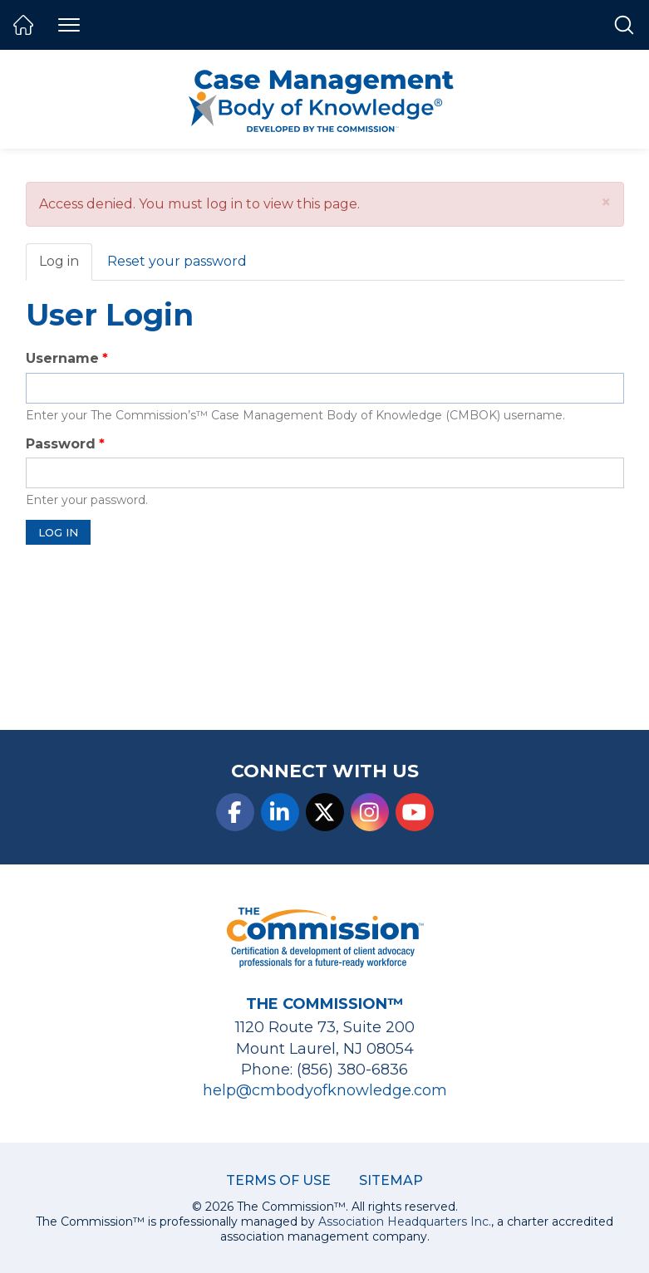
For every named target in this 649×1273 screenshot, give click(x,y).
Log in (65, 266)
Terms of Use (278, 1180)
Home (23, 25)
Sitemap (391, 1180)
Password (61, 444)
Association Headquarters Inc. (404, 1221)
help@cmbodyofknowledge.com (325, 1090)
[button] (606, 202)
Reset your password (177, 261)
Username (62, 358)
